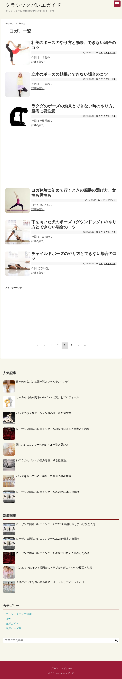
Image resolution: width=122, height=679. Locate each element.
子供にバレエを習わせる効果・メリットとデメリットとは (50, 582)
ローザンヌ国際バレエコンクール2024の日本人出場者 (48, 492)
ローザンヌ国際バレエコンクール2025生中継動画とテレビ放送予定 (55, 524)
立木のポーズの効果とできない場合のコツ (69, 74)
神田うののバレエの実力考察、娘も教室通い (42, 460)
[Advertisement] (61, 158)
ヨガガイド (110, 200)
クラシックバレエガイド (33, 5)
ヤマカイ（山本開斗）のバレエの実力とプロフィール (47, 397)
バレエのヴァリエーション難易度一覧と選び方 (43, 413)
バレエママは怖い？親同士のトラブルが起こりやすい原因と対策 (54, 567)
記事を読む (38, 61)
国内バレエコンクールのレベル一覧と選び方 (42, 444)
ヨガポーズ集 (109, 53)
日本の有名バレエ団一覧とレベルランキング (42, 381)
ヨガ (101, 53)
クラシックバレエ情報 (19, 614)
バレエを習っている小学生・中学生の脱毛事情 (43, 476)
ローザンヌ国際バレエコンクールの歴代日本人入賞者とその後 (52, 428)
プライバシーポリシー (61, 668)
